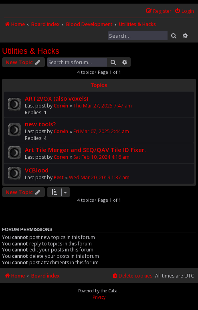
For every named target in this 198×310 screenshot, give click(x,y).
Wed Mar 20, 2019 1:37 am (99, 177)
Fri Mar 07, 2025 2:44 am (101, 131)
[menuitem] (184, 11)
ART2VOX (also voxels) (56, 98)
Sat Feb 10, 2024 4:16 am (101, 157)
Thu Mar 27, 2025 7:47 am (102, 105)
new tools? (40, 124)
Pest (59, 177)
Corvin (61, 105)
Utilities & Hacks (30, 51)
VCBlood (36, 170)
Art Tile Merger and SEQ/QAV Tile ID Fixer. (85, 150)
